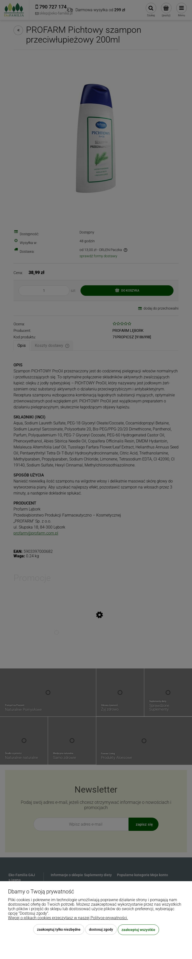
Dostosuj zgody (101, 930)
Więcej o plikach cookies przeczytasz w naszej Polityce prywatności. (68, 918)
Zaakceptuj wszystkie (138, 930)
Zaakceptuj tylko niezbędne (58, 930)
